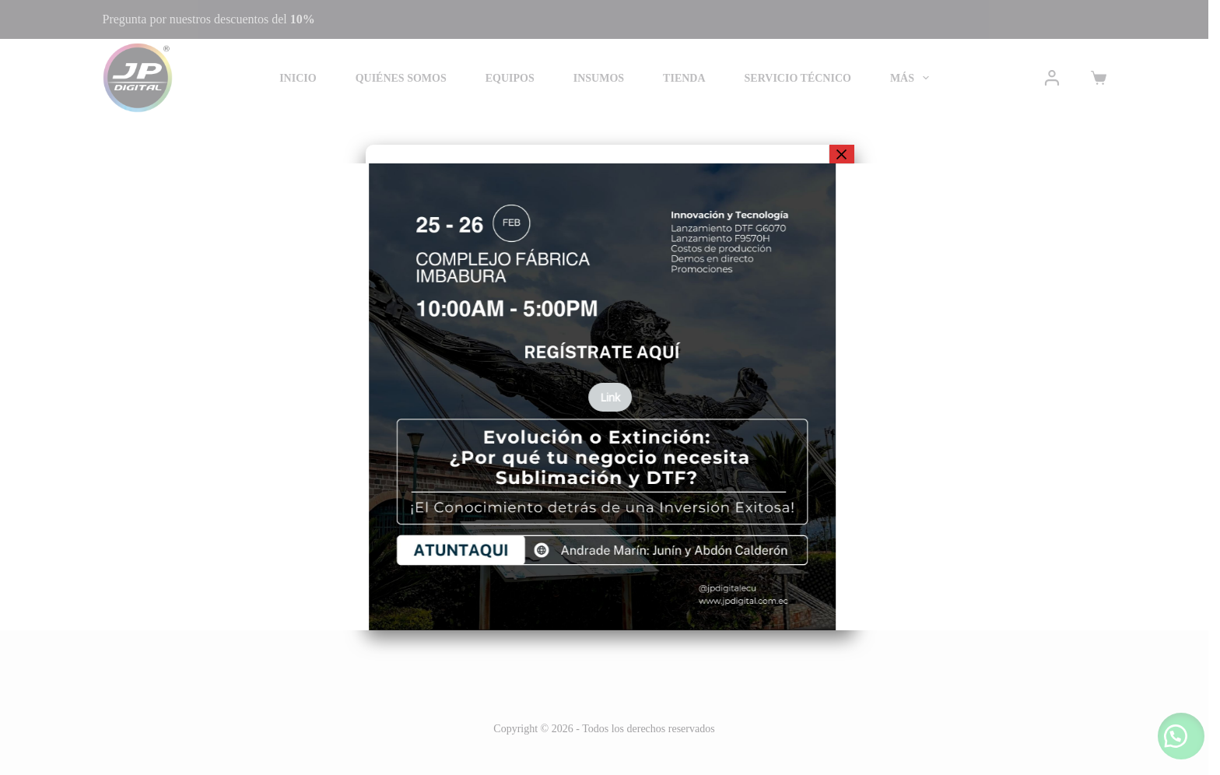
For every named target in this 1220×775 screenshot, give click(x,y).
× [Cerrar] (842, 154)
